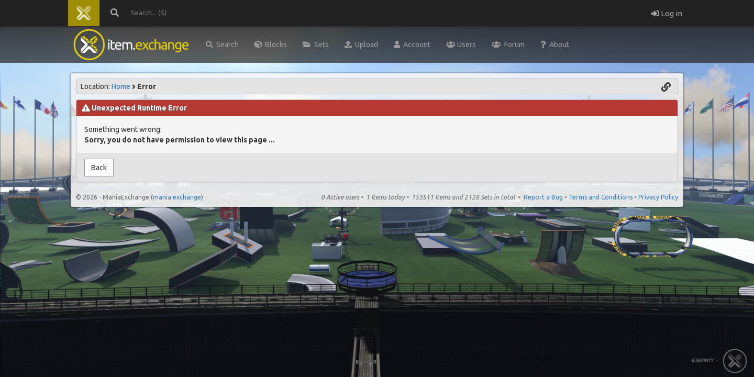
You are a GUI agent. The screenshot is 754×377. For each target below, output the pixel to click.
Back (99, 167)
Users (461, 44)
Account (412, 44)
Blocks (270, 44)
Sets (316, 44)
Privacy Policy (658, 197)
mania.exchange (177, 197)
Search (222, 44)
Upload (361, 44)
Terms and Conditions (601, 197)
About (554, 44)
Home (121, 86)
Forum (508, 44)
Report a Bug (543, 197)
